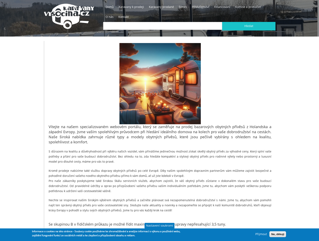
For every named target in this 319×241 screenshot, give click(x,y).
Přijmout (261, 234)
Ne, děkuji (277, 234)
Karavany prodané (161, 7)
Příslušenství (200, 7)
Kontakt (123, 17)
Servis (183, 7)
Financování (222, 7)
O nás (110, 17)
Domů (110, 7)
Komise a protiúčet (248, 7)
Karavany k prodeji (131, 7)
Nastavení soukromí (159, 225)
